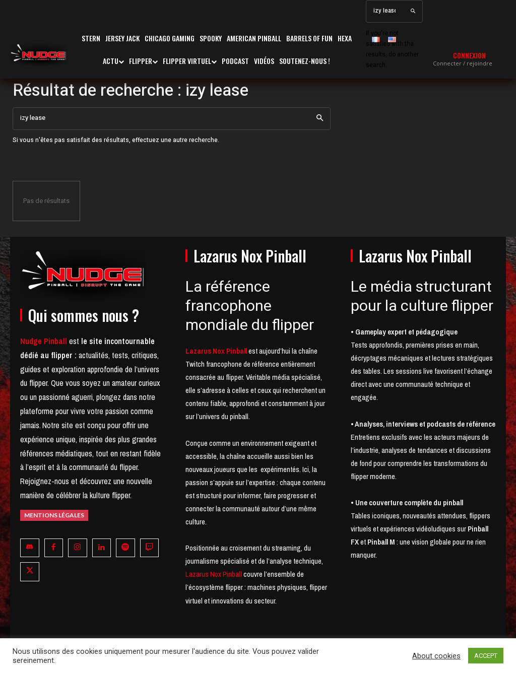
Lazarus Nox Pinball (213, 574)
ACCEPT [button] (485, 655)
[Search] (413, 11)
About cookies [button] (436, 655)
